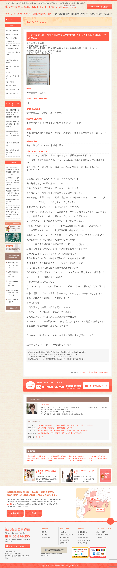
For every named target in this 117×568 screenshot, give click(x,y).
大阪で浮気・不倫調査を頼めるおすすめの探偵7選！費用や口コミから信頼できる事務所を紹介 (12, 211)
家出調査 (44, 535)
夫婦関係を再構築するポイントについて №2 (12, 283)
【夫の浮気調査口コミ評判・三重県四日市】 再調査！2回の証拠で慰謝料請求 (62, 430)
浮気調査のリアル (13, 48)
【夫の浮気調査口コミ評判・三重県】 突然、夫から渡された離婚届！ (60, 433)
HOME (7, 14)
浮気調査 (44, 532)
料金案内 (63, 532)
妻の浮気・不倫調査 (12, 34)
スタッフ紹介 (82, 543)
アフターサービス (66, 537)
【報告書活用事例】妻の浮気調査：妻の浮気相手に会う (12, 124)
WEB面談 (9, 504)
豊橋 (34, 513)
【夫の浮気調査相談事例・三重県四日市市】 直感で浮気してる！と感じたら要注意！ (64, 425)
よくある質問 (64, 540)
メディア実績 (10, 82)
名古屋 (16, 513)
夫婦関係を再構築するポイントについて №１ (12, 292)
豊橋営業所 (100, 510)
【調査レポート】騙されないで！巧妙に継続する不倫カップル (36, 458)
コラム (8, 72)
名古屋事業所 (95, 499)
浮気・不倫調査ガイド (12, 89)
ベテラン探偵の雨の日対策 (12, 301)
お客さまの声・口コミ (45, 14)
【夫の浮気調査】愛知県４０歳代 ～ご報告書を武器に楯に (98, 458)
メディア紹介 (100, 532)
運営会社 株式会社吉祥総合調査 (15, 533)
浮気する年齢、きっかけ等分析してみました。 (12, 152)
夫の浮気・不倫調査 (30, 14)
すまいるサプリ (101, 537)
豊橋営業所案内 (83, 537)
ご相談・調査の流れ (66, 535)
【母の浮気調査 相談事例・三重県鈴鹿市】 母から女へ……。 (57, 428)
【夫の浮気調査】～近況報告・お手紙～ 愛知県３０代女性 (57, 458)
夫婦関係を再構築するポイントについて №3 (12, 274)
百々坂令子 (39, 437)
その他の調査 (10, 42)
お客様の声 (63, 543)
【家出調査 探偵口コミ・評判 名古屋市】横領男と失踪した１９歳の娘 (77, 458)
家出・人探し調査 (11, 38)
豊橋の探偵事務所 (11, 86)
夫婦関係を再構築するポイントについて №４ (12, 201)
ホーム (10, 19)
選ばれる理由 (82, 532)
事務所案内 (81, 535)
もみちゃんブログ (16, 14)
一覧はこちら (12, 308)
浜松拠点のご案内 (84, 540)
